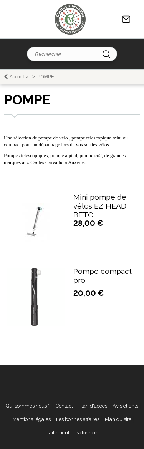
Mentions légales (31, 419)
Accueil (17, 77)
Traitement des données (72, 433)
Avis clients (125, 406)
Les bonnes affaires (77, 419)
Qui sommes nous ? (28, 406)
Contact (126, 19)
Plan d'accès (92, 406)
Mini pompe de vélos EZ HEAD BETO (99, 206)
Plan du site (118, 419)
